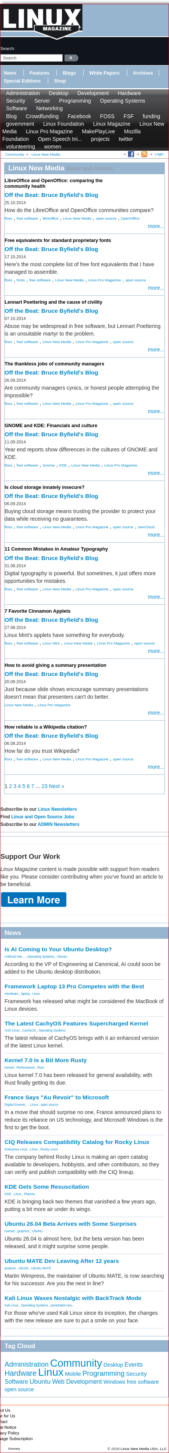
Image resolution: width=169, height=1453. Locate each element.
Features (40, 73)
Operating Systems (122, 101)
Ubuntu (62, 956)
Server (42, 101)
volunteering (20, 147)
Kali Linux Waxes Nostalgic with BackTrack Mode (73, 1298)
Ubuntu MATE (41, 1268)
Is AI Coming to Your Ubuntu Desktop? (58, 949)
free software (27, 218)
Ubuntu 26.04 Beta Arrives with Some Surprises (71, 1223)
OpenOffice (130, 218)
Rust (40, 1067)
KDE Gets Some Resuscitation (47, 1186)
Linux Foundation (63, 124)
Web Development (77, 1381)
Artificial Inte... (15, 956)
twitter (126, 139)
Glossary (14, 1448)
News (10, 73)
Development (93, 93)
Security (15, 101)
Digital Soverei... (16, 1105)
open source (106, 218)
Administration (23, 93)
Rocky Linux (49, 1149)
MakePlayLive (98, 131)
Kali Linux (11, 1305)
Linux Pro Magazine (49, 131)
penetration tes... (62, 1305)
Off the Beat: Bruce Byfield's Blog (51, 195)
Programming (75, 101)
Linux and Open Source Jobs (42, 816)
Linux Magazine (111, 124)
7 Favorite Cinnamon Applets (38, 611)
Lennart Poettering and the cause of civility (54, 302)
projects (100, 139)
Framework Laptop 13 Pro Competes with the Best (74, 986)
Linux (36, 994)
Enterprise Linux (16, 1149)
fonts (21, 280)
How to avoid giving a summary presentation (55, 665)
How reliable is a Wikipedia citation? (46, 727)
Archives (143, 73)
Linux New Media (77, 218)
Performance (25, 1067)
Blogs (69, 73)
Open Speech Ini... (60, 139)
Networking (49, 108)
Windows (114, 1382)
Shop (60, 81)
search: (7, 48)
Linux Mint (51, 643)
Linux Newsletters (57, 809)
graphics (23, 1231)
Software (16, 108)
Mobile (73, 1374)
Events (134, 1364)
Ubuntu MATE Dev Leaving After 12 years (62, 1261)
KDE (63, 465)
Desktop (58, 93)
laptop (25, 994)
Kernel (9, 1067)
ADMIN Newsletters (58, 824)
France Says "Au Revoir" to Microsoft (57, 1097)
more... (156, 226)
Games (10, 1231)
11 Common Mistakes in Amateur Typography (56, 549)
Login (159, 154)
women (52, 147)
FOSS (107, 116)
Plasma (29, 1194)
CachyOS (29, 1030)
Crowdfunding (42, 116)
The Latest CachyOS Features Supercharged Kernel (76, 1023)
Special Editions (22, 81)
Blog (11, 116)
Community (76, 1363)
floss (8, 218)
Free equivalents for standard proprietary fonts (58, 240)
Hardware (129, 93)
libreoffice (50, 218)
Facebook (79, 116)
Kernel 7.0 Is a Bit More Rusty (46, 1060)
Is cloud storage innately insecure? (45, 487)
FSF (129, 116)
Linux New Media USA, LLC (144, 1449)
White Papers (104, 73)
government (20, 124)
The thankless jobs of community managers (54, 364)
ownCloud (146, 527)
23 (44, 786)
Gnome (49, 465)
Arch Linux (12, 1030)
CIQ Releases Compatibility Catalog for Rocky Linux (77, 1142)
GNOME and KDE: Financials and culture (51, 425)
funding (151, 116)
